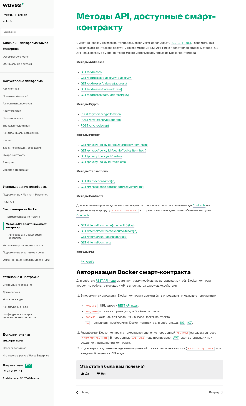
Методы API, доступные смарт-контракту (27, 226)
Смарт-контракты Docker (20, 209)
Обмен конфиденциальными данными (26, 260)
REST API (8, 202)
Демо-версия (11, 292)
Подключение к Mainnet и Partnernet (25, 195)
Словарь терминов (14, 348)
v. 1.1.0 (7, 20)
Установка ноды (13, 299)
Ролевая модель (13, 118)
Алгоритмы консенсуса (17, 103)
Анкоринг (9, 162)
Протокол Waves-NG (15, 96)
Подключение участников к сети (23, 252)
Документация (13, 365)
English (22, 15)
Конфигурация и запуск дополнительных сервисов (19, 316)
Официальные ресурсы (17, 64)
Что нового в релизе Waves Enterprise (26, 355)
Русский (8, 15)
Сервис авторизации (16, 170)
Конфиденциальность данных (21, 133)
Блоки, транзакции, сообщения (22, 148)
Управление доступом (16, 126)
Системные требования (17, 285)
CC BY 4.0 (25, 378)
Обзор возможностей (16, 57)
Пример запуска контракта (23, 217)
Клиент (7, 140)
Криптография (12, 111)
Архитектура (11, 89)
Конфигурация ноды (15, 307)
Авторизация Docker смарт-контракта (26, 236)
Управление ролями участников (23, 245)
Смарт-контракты (14, 155)
